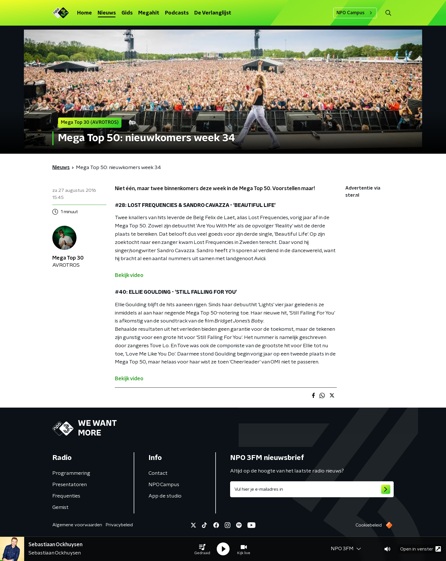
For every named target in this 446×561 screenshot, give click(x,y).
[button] (202, 549)
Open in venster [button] (420, 549)
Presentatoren (69, 484)
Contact (158, 473)
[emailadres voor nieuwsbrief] (312, 489)
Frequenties (66, 496)
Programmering (71, 473)
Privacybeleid (119, 525)
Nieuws (107, 13)
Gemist (60, 507)
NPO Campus (355, 13)
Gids (127, 13)
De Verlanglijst (212, 13)
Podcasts (177, 13)
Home (84, 13)
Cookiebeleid (369, 525)
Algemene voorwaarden (77, 525)
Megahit (148, 13)
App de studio (164, 496)
